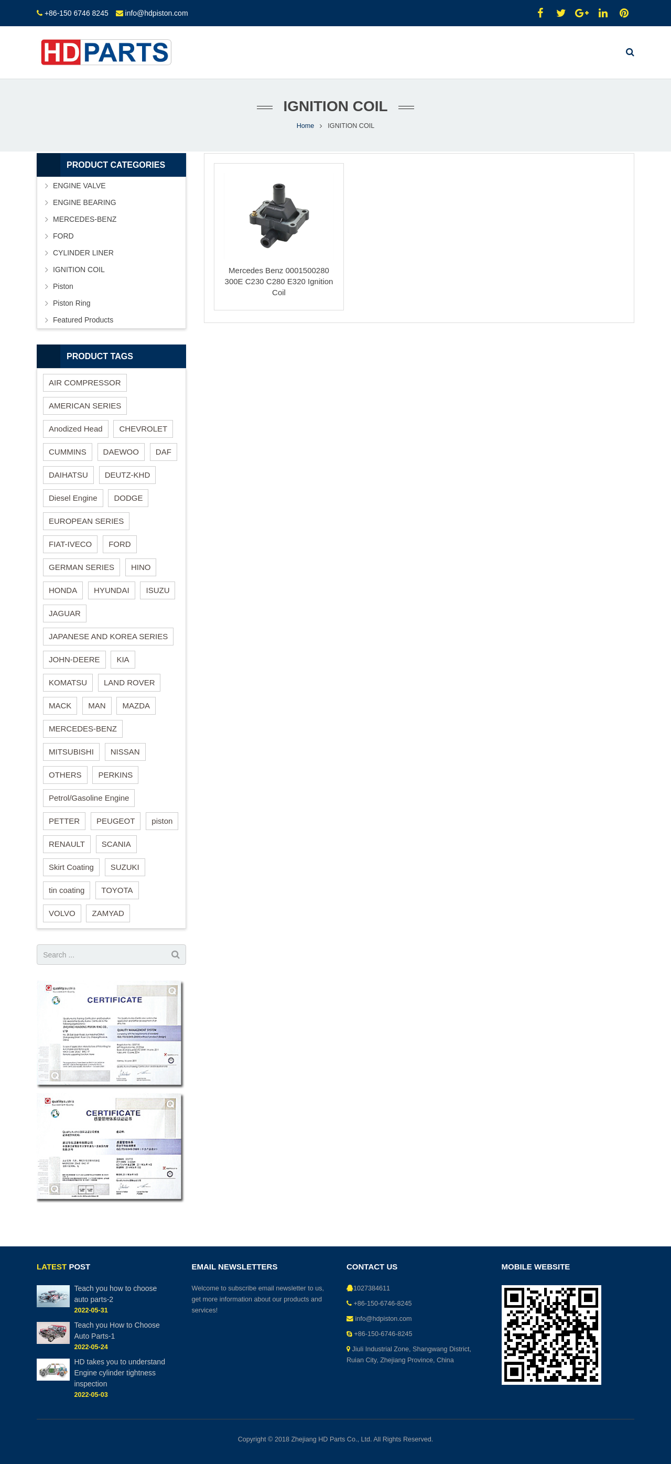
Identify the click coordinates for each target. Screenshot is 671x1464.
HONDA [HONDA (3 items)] (63, 590)
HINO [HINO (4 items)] (141, 567)
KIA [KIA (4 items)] (122, 659)
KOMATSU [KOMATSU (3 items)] (68, 682)
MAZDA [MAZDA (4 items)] (136, 705)
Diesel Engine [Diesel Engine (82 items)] (73, 497)
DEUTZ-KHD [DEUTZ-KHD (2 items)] (127, 474)
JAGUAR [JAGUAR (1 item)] (65, 613)
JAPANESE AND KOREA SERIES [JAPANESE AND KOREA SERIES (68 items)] (108, 636)
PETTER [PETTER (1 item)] (64, 820)
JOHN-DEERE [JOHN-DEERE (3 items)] (74, 659)
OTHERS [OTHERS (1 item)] (65, 774)
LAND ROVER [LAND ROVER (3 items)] (129, 682)
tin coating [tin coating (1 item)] (66, 890)
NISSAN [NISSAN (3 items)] (125, 751)
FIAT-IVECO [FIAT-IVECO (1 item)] (70, 544)
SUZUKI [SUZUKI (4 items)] (125, 867)
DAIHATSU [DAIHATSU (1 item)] (68, 474)
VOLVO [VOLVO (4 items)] (62, 913)
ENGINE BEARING (84, 202)
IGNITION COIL (79, 269)
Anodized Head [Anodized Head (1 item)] (76, 428)
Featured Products (83, 320)
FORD (63, 236)
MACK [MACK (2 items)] (60, 705)
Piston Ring (72, 303)
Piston (63, 286)
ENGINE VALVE (79, 185)
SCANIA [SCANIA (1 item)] (116, 843)
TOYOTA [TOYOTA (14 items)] (117, 890)
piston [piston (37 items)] (161, 820)
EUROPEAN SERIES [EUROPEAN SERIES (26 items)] (86, 520)
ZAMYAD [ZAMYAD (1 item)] (108, 913)
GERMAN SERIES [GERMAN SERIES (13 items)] (81, 567)
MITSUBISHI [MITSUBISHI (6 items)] (71, 751)
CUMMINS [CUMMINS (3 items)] (67, 451)
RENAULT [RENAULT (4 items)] (67, 843)
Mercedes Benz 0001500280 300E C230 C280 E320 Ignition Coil (279, 281)
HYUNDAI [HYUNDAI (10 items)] (111, 590)
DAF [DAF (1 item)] (163, 451)
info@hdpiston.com (156, 13)
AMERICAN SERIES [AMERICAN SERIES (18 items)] (85, 405)
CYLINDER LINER (83, 253)
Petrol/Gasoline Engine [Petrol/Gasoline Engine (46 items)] (89, 797)
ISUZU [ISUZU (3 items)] (157, 590)
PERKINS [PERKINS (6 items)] (115, 774)
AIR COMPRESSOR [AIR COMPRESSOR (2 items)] (85, 382)
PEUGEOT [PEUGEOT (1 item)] (115, 820)
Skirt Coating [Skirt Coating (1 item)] (71, 867)
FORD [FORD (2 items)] (120, 544)
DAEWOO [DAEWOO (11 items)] (121, 451)
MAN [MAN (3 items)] (96, 705)
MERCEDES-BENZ (84, 219)
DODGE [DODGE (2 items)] (128, 497)
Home (306, 126)
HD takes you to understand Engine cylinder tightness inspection (119, 1373)
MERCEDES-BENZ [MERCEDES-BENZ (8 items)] (83, 728)
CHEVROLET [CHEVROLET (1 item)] (143, 428)
